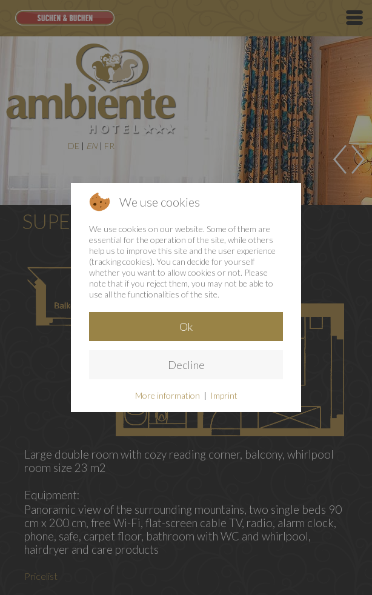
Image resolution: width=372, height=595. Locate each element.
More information (167, 395)
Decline (186, 364)
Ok (186, 326)
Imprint (223, 395)
